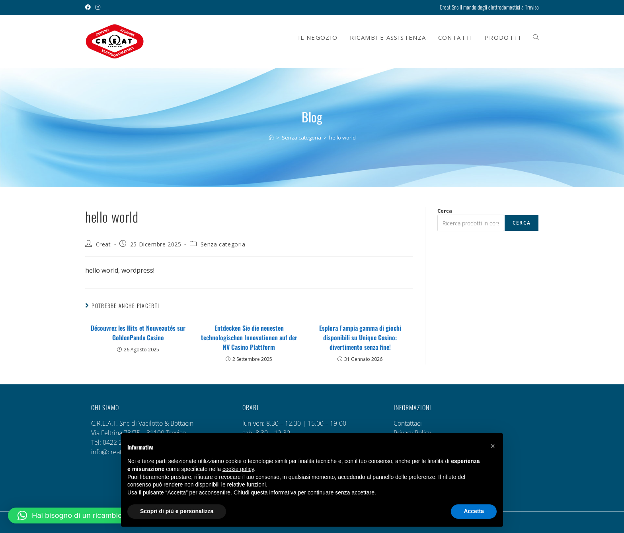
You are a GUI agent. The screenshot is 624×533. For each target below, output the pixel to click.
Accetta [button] (474, 511)
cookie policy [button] (238, 469)
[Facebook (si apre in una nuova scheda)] (89, 7)
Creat (103, 244)
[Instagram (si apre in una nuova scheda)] (98, 7)
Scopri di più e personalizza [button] (176, 511)
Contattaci (408, 423)
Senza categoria (223, 244)
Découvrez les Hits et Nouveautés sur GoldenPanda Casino (138, 332)
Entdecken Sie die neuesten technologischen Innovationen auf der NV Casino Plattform (249, 337)
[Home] (271, 137)
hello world (342, 137)
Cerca (444, 210)
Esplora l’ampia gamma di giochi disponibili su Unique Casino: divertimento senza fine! (360, 337)
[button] (71, 515)
